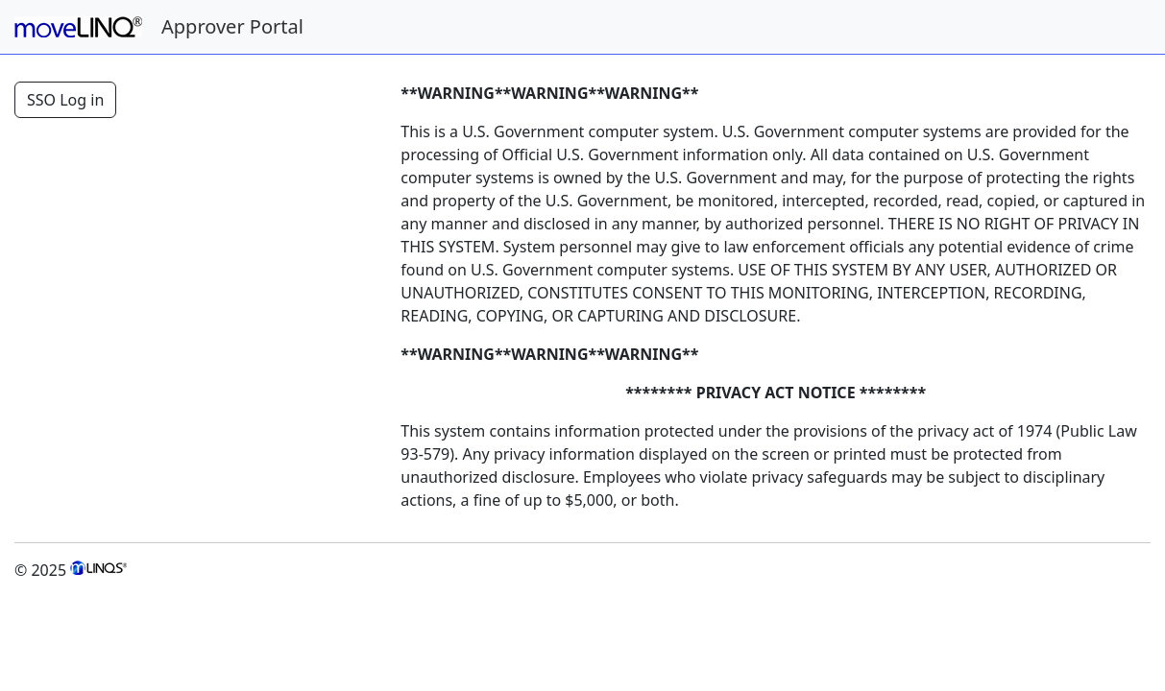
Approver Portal (232, 26)
